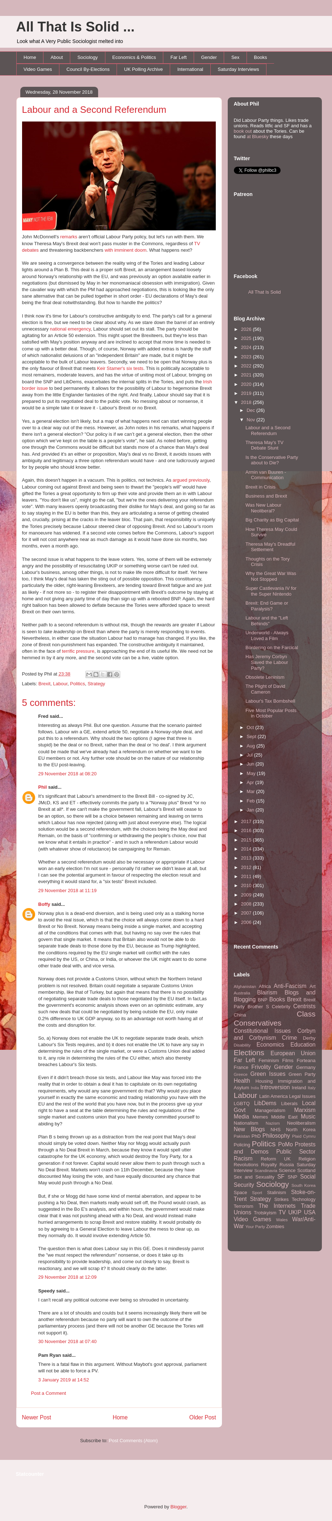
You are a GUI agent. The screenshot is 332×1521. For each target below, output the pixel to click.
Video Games (38, 69)
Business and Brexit (266, 496)
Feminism (269, 1060)
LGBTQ (242, 1103)
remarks (68, 236)
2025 (247, 338)
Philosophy (276, 1136)
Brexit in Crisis (260, 487)
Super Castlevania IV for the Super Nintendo (271, 591)
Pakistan (242, 1136)
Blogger (178, 1506)
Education (302, 1044)
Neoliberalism (301, 1123)
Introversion (275, 1087)
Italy (311, 1087)
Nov (251, 419)
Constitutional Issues (262, 1031)
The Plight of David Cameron (265, 689)
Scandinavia (265, 1170)
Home (30, 57)
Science (287, 1170)
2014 (247, 849)
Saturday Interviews (238, 69)
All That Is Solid (264, 292)
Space (240, 1192)
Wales (282, 1219)
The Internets (277, 1206)
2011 (247, 876)
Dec (251, 410)
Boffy (44, 904)
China (240, 1015)
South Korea (303, 1185)
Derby (309, 1038)
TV (282, 1212)
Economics (270, 1044)
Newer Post (36, 1417)
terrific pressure (78, 651)
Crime (289, 1038)
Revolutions (246, 1164)
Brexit (44, 683)
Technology (304, 1199)
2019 (247, 393)
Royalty (269, 1164)
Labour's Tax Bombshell (270, 701)
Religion (307, 1159)
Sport (257, 1192)
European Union (292, 1053)
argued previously (191, 480)
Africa (265, 986)
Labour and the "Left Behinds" (266, 620)
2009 (247, 895)
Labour (60, 683)
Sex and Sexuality (254, 1177)
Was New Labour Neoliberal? (263, 508)
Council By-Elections (88, 69)
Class (306, 1014)
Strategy (96, 683)
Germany (305, 1067)
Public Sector (296, 1152)
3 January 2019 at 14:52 (63, 1379)
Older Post (202, 1417)
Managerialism (270, 1110)
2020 (247, 384)
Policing (242, 1144)
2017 (247, 821)
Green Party (302, 1074)
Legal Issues (302, 1096)
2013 (247, 858)
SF (281, 1176)
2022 (247, 365)
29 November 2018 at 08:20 (67, 773)
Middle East (284, 1117)
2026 (247, 329)
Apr (251, 782)
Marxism (305, 1110)
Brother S (258, 1006)
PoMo (285, 1144)
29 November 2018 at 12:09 (67, 1277)
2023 (247, 356)
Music (308, 1116)
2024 (247, 347)
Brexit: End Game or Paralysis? (266, 606)
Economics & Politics (134, 57)
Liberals (289, 1103)
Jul (250, 755)
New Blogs (249, 1129)
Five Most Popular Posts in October (271, 713)
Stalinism (276, 1192)
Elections (249, 1052)
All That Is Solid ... (75, 26)
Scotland (306, 1170)
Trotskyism (265, 1212)
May (252, 773)
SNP (292, 1177)
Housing (264, 1081)
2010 (247, 885)
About (57, 57)
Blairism (267, 992)
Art (313, 986)
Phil (42, 787)
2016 (247, 830)
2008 (247, 904)
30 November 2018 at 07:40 (67, 1341)
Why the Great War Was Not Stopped (270, 576)
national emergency (70, 329)
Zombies (275, 1226)
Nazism (273, 1123)
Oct (251, 727)
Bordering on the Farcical (271, 647)
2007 (247, 913)
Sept (252, 736)
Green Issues (267, 1074)
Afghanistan (245, 986)
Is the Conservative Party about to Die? (271, 460)
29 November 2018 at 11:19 (67, 890)
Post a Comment (48, 1393)
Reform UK (276, 1159)
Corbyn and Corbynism (275, 1034)
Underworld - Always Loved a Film (267, 635)
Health (242, 1081)
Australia (242, 992)
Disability (242, 1045)
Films (287, 1060)
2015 (247, 840)
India (255, 1088)
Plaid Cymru (304, 1136)
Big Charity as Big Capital (272, 520)
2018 (247, 402)
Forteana (306, 1060)
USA (309, 1212)
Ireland (299, 1087)
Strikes (281, 1199)
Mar (251, 791)
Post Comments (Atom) (133, 1440)
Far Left (179, 57)
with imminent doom (126, 250)
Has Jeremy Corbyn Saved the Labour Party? (266, 662)
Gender (209, 57)
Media (241, 1116)
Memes (260, 1117)
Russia (287, 1164)
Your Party (255, 1226)
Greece (241, 1074)
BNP (263, 999)
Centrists (304, 1006)
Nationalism (246, 1123)
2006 (247, 922)
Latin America (273, 1096)
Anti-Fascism (290, 986)
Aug (251, 746)
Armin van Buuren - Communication (265, 475)
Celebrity (281, 1006)
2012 (247, 867)
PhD (256, 1136)
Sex (235, 57)
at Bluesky (258, 136)
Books (260, 57)
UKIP (294, 1212)
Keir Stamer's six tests (120, 368)
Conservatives (258, 1023)
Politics (77, 683)
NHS (275, 1129)
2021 (247, 375)
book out (243, 131)
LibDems (265, 1103)
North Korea (301, 1129)
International (190, 69)
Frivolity (261, 1067)
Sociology (87, 57)
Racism (243, 1158)
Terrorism (243, 1206)
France (241, 1067)
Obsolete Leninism (265, 677)
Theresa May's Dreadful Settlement (270, 547)
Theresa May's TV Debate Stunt (264, 445)
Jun (251, 764)
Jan (251, 810)
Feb (251, 801)
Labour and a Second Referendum (94, 109)
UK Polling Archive (143, 69)
